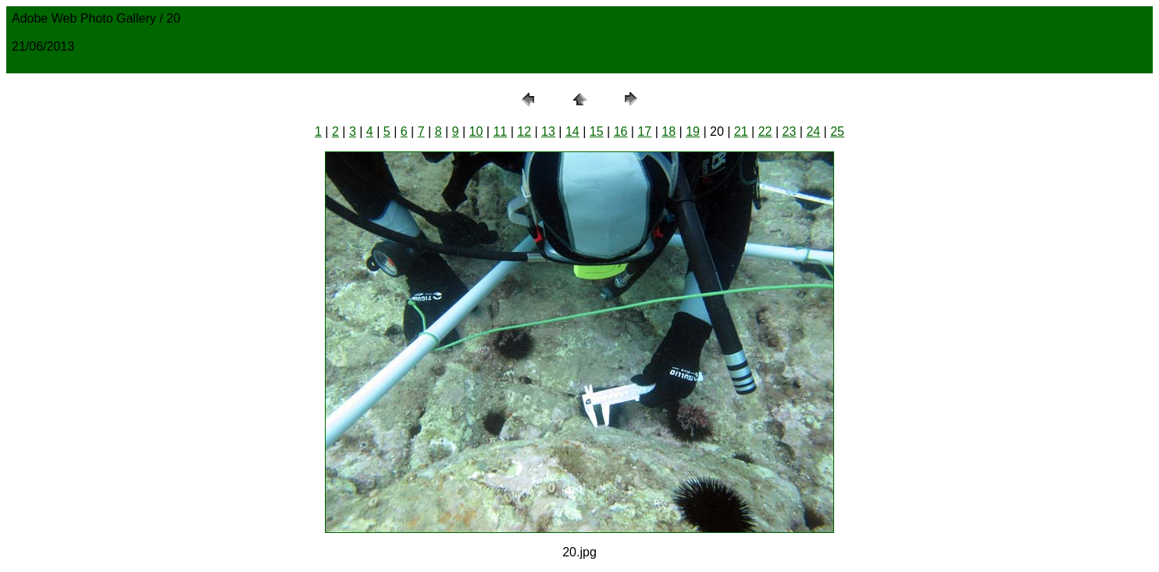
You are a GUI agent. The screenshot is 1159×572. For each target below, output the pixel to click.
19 (693, 131)
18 (669, 131)
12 (524, 131)
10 (476, 131)
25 (837, 131)
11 (500, 131)
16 (621, 131)
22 (765, 131)
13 (548, 131)
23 (790, 131)
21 (741, 131)
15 (597, 131)
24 (813, 131)
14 (572, 131)
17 (644, 131)
